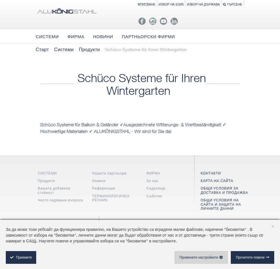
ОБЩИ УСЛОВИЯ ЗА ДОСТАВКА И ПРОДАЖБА (224, 190)
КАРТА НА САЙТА (217, 181)
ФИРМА (153, 173)
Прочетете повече (250, 257)
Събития (154, 196)
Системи (64, 49)
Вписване (146, 4)
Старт (42, 49)
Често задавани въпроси (60, 200)
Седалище (156, 188)
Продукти (89, 49)
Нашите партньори (109, 173)
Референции (103, 188)
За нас (153, 181)
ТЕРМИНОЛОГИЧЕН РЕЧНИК (110, 198)
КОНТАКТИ (211, 173)
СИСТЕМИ (47, 173)
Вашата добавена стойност (54, 190)
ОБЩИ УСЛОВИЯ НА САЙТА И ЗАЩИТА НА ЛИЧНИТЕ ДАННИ (221, 204)
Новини (99, 181)
